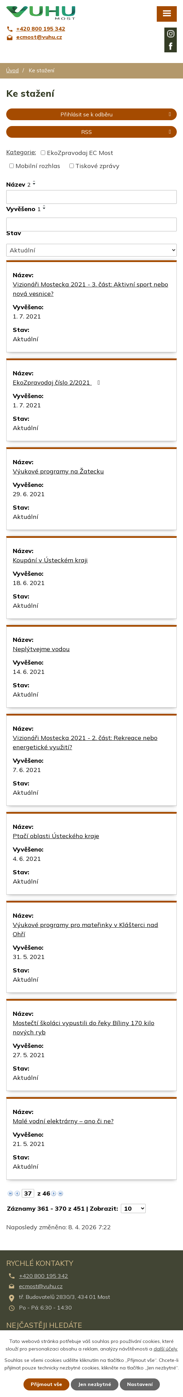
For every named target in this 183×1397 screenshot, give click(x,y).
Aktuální (25, 339)
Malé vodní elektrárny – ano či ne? (63, 1121)
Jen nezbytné (94, 1384)
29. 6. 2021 (29, 494)
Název (18, 184)
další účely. (166, 1349)
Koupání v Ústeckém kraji (50, 560)
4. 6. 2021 (27, 859)
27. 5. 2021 (29, 1055)
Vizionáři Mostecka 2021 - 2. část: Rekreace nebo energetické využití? (85, 742)
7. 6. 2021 (27, 770)
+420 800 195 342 (43, 1275)
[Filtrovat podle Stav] (91, 250)
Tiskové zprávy (97, 166)
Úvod (12, 70)
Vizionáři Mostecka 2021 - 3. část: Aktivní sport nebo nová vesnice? (90, 289)
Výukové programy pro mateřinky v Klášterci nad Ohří (85, 929)
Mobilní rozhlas (38, 166)
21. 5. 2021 (29, 1144)
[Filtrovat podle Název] (91, 197)
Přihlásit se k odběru (116, 114)
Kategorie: (21, 152)
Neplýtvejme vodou (41, 649)
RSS (127, 131)
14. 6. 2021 (29, 672)
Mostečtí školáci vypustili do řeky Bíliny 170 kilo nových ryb (83, 1027)
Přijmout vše (46, 1384)
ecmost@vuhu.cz (40, 1286)
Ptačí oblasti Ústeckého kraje (56, 836)
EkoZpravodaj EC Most (80, 153)
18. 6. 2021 (29, 583)
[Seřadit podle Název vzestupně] (34, 181)
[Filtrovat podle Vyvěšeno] (91, 224)
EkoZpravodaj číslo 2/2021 (58, 382)
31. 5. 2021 (29, 957)
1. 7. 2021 (27, 316)
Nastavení (140, 1384)
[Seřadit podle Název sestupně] (34, 184)
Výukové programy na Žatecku (58, 471)
